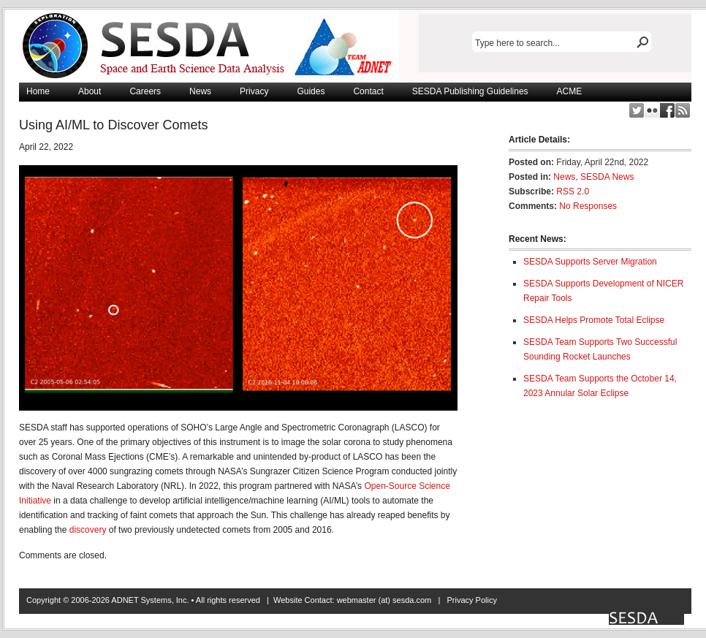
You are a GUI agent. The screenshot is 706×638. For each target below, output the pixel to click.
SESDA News (607, 177)
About (89, 91)
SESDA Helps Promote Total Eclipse (593, 320)
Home (38, 91)
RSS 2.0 (572, 191)
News (200, 91)
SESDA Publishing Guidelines (470, 91)
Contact (368, 91)
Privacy (254, 91)
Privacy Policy (471, 600)
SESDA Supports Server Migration (590, 262)
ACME (569, 91)
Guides (310, 91)
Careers (145, 91)
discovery (88, 530)
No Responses (588, 206)
